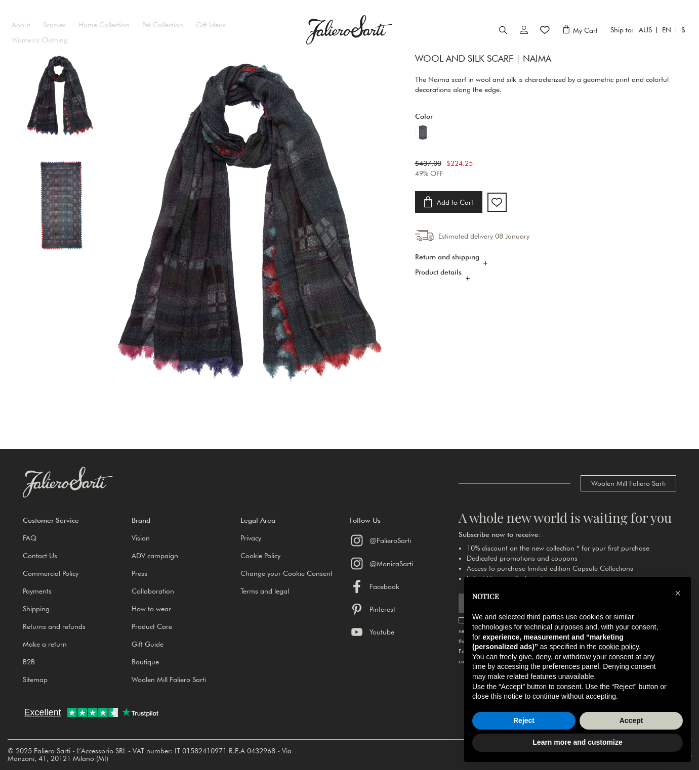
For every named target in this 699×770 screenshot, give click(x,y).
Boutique (145, 662)
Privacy (250, 538)
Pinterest (372, 609)
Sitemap (35, 679)
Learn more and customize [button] (577, 742)
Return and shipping (447, 269)
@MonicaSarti (381, 563)
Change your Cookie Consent (286, 573)
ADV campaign (155, 556)
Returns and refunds (54, 626)
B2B (29, 662)
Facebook (374, 586)
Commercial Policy (50, 573)
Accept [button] (631, 720)
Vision (141, 538)
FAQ (29, 538)
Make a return (45, 644)
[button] (77, 520)
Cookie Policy (260, 556)
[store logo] (349, 37)
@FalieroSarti (380, 540)
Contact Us (40, 556)
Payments (37, 591)
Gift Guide (147, 644)
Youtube (371, 632)
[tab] (545, 271)
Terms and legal (264, 591)
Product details (438, 284)
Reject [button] (523, 720)
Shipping (36, 609)
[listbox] (545, 148)
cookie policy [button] (619, 647)
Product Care (152, 626)
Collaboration (153, 591)
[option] (422, 147)
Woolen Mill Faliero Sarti (628, 483)
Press (139, 573)
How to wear (151, 609)
